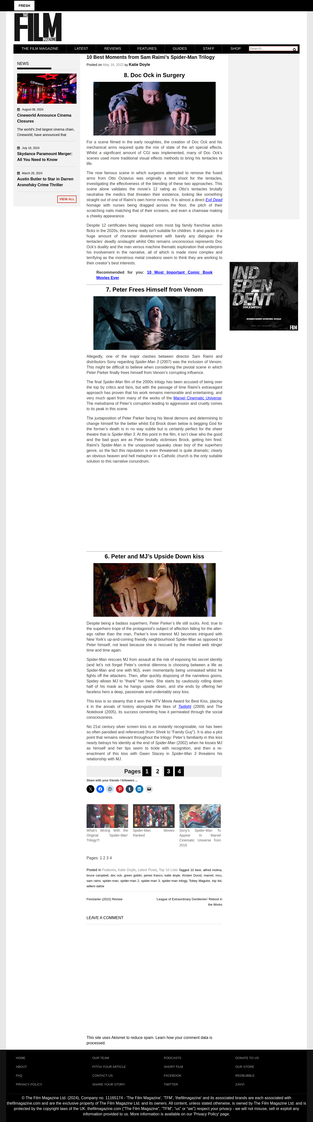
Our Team (100, 1058)
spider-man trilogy (174, 881)
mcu (218, 875)
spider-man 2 (129, 881)
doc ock (116, 875)
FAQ (19, 1075)
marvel (208, 875)
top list (216, 881)
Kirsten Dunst (191, 875)
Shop (235, 48)
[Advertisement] (154, 507)
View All (67, 199)
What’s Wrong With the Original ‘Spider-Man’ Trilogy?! (107, 835)
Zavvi (240, 1084)
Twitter (171, 1084)
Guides (180, 48)
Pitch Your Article (109, 1067)
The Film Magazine (40, 48)
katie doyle (172, 875)
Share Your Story (108, 1084)
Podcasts (172, 1058)
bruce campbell (98, 875)
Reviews (112, 48)
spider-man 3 (150, 881)
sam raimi (94, 881)
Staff (208, 48)
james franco (153, 875)
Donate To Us (247, 1058)
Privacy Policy (29, 1084)
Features (147, 48)
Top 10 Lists (168, 870)
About (21, 1067)
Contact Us (102, 1075)
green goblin (133, 875)
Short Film (173, 1067)
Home (20, 1058)
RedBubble (245, 1075)
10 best (195, 870)
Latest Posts (147, 870)
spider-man (110, 881)
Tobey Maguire (199, 881)
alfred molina (212, 870)
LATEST (81, 48)
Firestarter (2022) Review (105, 899)
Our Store (244, 1067)
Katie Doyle (139, 64)
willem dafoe (95, 886)
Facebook (172, 1075)
